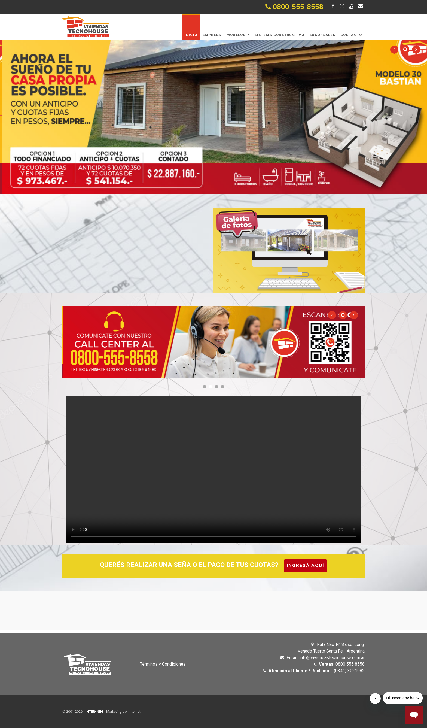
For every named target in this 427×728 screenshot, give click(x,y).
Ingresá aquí (305, 565)
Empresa (212, 35)
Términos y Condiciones (163, 664)
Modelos (237, 35)
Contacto (351, 35)
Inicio (191, 35)
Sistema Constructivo (279, 35)
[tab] (213, 566)
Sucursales (322, 35)
